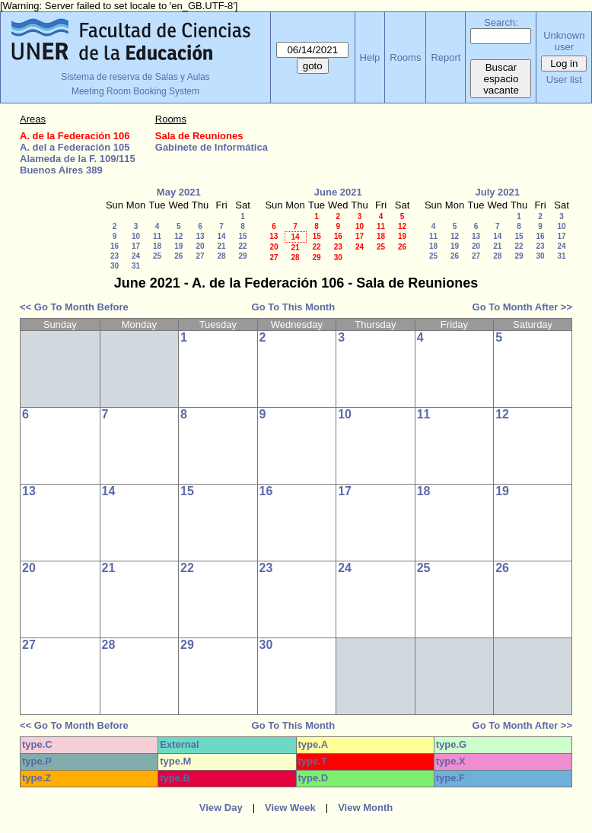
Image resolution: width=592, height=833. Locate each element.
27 (200, 256)
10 (136, 236)
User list (564, 79)
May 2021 (179, 192)
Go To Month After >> (522, 307)
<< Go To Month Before (74, 307)
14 (221, 236)
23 (114, 256)
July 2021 (497, 192)
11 (157, 236)
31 (136, 266)
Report (445, 57)
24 (136, 256)
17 (136, 246)
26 (178, 256)
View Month (365, 807)
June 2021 (338, 192)
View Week (290, 807)
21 (221, 246)
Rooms (405, 57)
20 (200, 246)
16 (114, 246)
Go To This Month (294, 307)
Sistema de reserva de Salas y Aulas (135, 77)
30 (114, 266)
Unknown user (563, 41)
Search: (501, 22)
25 (157, 256)
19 (178, 246)
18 (157, 246)
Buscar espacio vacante (501, 79)
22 (242, 246)
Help (370, 57)
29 (242, 256)
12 (178, 236)
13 (200, 236)
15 (242, 236)
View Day (221, 807)
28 (221, 256)
